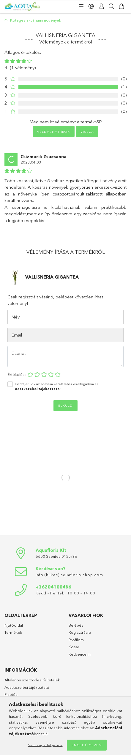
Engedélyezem (87, 745)
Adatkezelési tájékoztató (26, 687)
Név (15, 317)
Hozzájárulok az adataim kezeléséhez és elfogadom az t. (56, 386)
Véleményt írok (53, 132)
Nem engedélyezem (45, 745)
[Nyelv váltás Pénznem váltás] (91, 6)
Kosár (74, 646)
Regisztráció (80, 632)
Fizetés (11, 694)
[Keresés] (111, 6)
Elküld (65, 405)
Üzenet (19, 353)
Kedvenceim (80, 654)
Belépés (76, 625)
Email (16, 335)
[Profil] (101, 6)
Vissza (87, 132)
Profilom (76, 639)
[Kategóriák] (81, 6)
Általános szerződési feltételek (32, 680)
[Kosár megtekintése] (121, 6)
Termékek (13, 632)
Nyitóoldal (13, 625)
